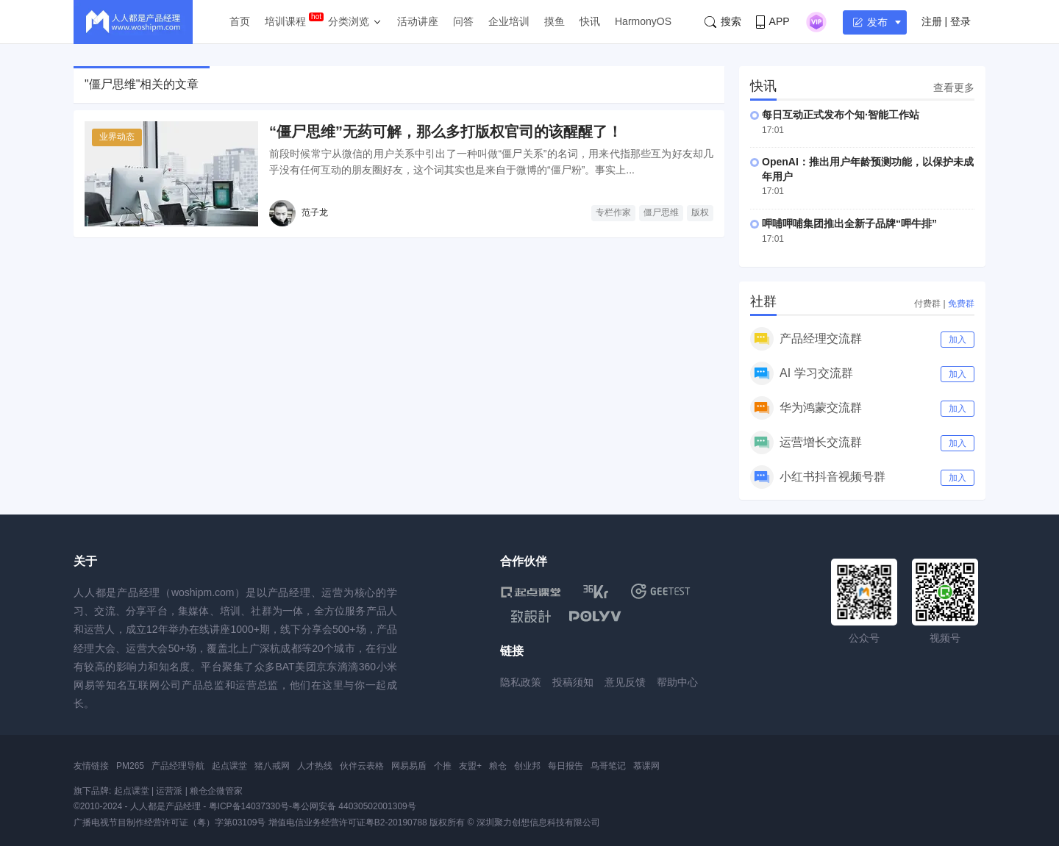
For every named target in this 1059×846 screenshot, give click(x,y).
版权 (700, 212)
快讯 (590, 21)
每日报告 (565, 766)
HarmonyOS (643, 21)
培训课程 (285, 21)
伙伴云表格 (362, 766)
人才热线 (314, 766)
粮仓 (498, 766)
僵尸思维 (661, 212)
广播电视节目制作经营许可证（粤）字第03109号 (169, 822)
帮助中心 (677, 682)
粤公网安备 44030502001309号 (354, 806)
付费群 (927, 303)
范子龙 (315, 212)
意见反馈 (625, 682)
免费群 (961, 303)
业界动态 (117, 137)
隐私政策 (520, 682)
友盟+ (470, 766)
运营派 (169, 791)
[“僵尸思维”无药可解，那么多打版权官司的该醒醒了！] (171, 173)
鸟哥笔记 (608, 766)
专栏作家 (613, 212)
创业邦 (527, 766)
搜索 (723, 21)
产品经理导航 (177, 766)
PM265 (130, 766)
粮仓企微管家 (216, 791)
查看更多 (953, 87)
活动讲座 (417, 21)
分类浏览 (348, 21)
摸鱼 (554, 21)
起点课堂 (229, 766)
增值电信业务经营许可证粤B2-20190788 (347, 822)
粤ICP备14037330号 (249, 806)
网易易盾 (409, 766)
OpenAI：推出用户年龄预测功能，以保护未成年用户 (868, 169)
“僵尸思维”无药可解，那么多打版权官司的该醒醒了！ (445, 131)
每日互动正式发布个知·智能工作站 (840, 115)
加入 (957, 339)
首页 (239, 21)
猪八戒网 (272, 766)
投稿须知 (572, 682)
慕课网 (646, 766)
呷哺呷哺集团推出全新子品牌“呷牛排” (849, 223)
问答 (463, 21)
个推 (443, 766)
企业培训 (509, 21)
